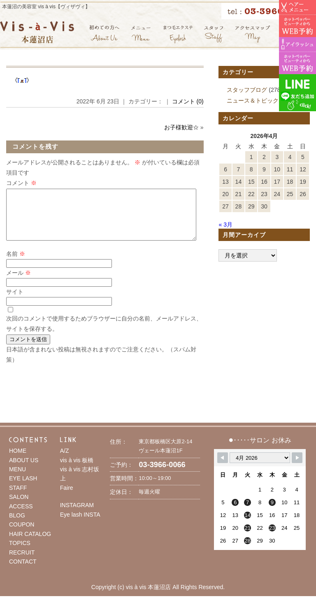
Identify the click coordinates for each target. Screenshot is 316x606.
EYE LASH (23, 488)
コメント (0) (188, 101)
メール (18, 282)
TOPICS (19, 553)
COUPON (21, 534)
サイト (14, 301)
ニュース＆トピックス (255, 100)
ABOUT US (23, 470)
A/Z (64, 460)
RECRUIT (22, 562)
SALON (18, 506)
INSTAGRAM (77, 515)
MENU (17, 479)
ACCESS (21, 516)
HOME (17, 460)
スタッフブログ (247, 90)
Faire (66, 497)
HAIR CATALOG (30, 543)
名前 (15, 263)
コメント (21, 183)
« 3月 (225, 224)
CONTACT (23, 571)
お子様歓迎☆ (181, 127)
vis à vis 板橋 (77, 470)
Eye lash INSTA (80, 524)
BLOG (17, 525)
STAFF (18, 497)
